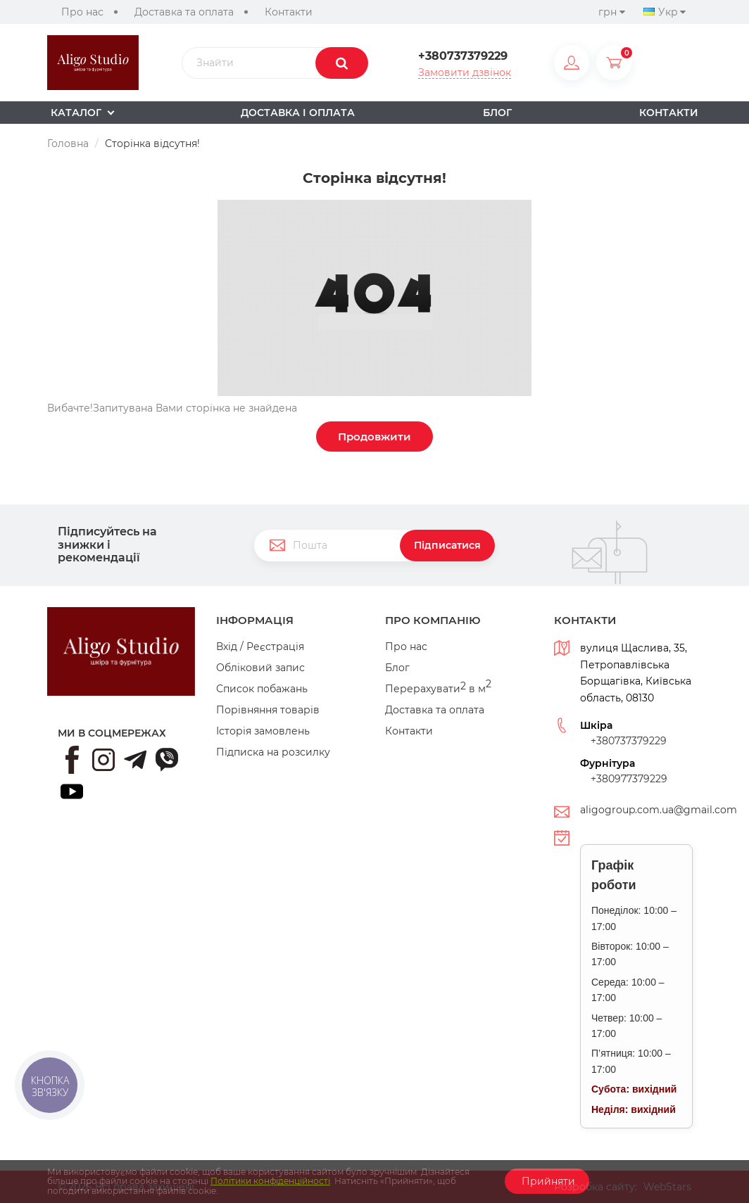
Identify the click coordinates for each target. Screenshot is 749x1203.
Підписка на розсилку (273, 752)
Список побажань (262, 688)
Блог (397, 667)
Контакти (289, 12)
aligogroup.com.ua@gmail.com (658, 809)
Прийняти (547, 1181)
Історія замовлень (263, 731)
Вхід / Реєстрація (260, 646)
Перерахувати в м (438, 688)
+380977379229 (629, 778)
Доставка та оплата (184, 12)
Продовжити (374, 436)
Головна (68, 143)
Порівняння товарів (268, 710)
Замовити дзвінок (464, 73)
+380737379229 (463, 56)
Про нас (82, 12)
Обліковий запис (260, 667)
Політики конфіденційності (270, 1181)
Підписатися (447, 545)
